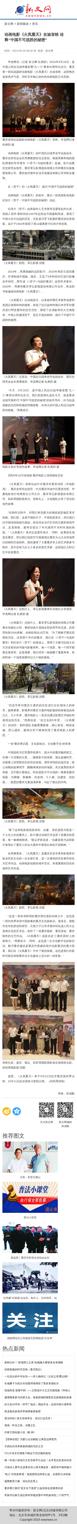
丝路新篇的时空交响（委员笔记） (23, 1369)
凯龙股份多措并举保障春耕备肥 (22, 1411)
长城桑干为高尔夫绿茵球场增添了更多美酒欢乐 (31, 1383)
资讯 (35, 23)
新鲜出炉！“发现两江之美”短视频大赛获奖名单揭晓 (33, 1362)
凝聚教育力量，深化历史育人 (21, 1481)
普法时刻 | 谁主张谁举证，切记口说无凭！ (28, 1418)
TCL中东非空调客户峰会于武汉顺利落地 (27, 1453)
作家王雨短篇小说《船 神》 (20, 1432)
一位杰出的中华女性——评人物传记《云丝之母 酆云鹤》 (37, 1376)
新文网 (8, 23)
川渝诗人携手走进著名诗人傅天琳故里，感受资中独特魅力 (38, 1467)
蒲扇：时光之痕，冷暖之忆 (19, 1425)
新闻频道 (23, 23)
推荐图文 (13, 1136)
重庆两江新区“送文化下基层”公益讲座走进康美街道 (33, 1488)
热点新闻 (13, 1349)
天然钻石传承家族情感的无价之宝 (23, 1446)
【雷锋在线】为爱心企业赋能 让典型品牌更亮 (30, 1439)
